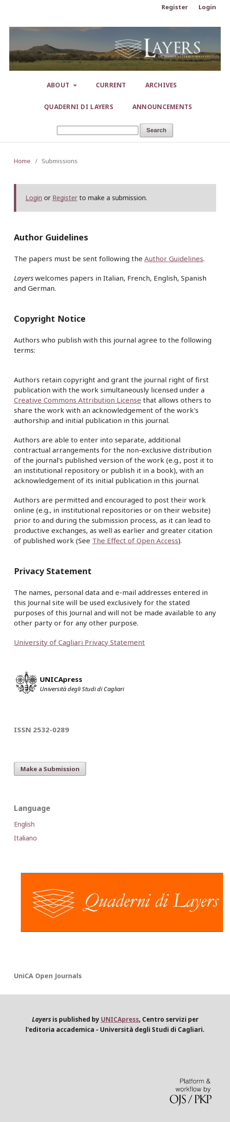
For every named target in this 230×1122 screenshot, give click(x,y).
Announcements (162, 107)
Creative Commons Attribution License (77, 400)
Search (156, 130)
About (59, 85)
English (24, 824)
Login (207, 7)
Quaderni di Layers (78, 107)
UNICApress (120, 1019)
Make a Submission (50, 769)
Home (22, 161)
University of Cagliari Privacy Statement (79, 642)
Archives (161, 85)
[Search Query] (97, 130)
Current (111, 85)
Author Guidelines (173, 258)
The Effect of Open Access (135, 540)
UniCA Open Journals (48, 975)
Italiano (25, 838)
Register (175, 7)
